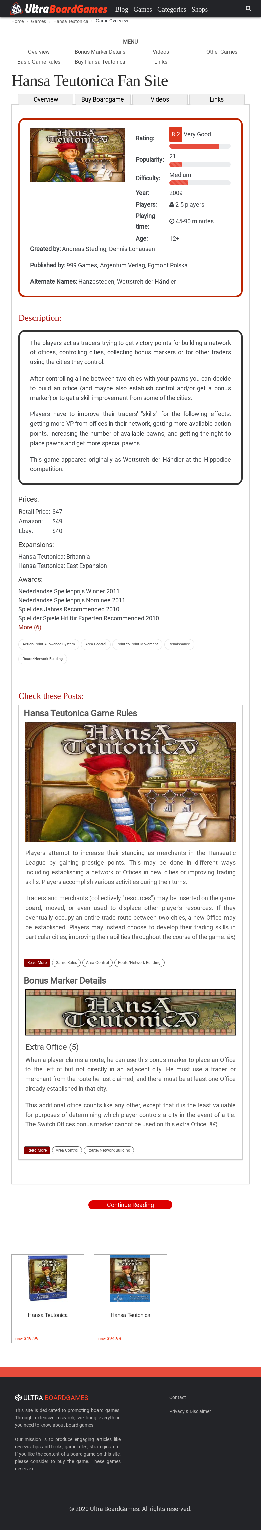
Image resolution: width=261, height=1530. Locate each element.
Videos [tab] (160, 99)
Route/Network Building (43, 659)
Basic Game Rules (38, 62)
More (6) (29, 627)
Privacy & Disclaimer (190, 1411)
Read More (37, 962)
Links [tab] (217, 99)
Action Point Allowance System (49, 644)
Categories (171, 9)
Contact (177, 1397)
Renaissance (179, 644)
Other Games (221, 52)
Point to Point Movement (137, 644)
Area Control (95, 644)
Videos (161, 52)
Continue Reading (130, 1204)
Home (17, 21)
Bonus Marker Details (100, 52)
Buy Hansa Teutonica (100, 62)
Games (142, 9)
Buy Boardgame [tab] (102, 99)
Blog (121, 9)
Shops (199, 9)
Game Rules (66, 962)
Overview (39, 52)
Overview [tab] (46, 99)
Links (160, 62)
